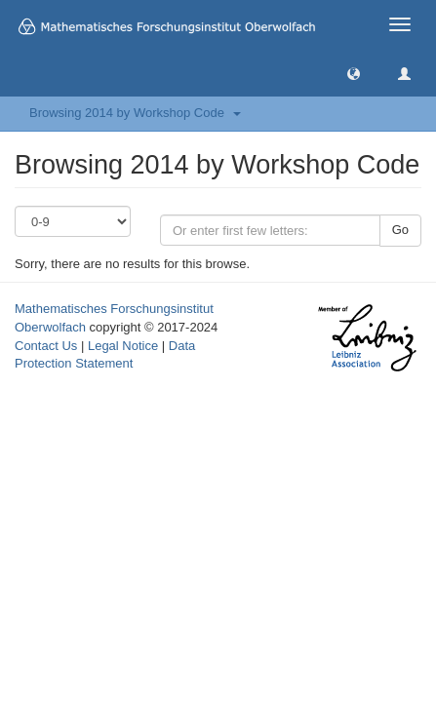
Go (400, 229)
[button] (354, 73)
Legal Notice (123, 345)
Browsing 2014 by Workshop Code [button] (135, 112)
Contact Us (46, 345)
